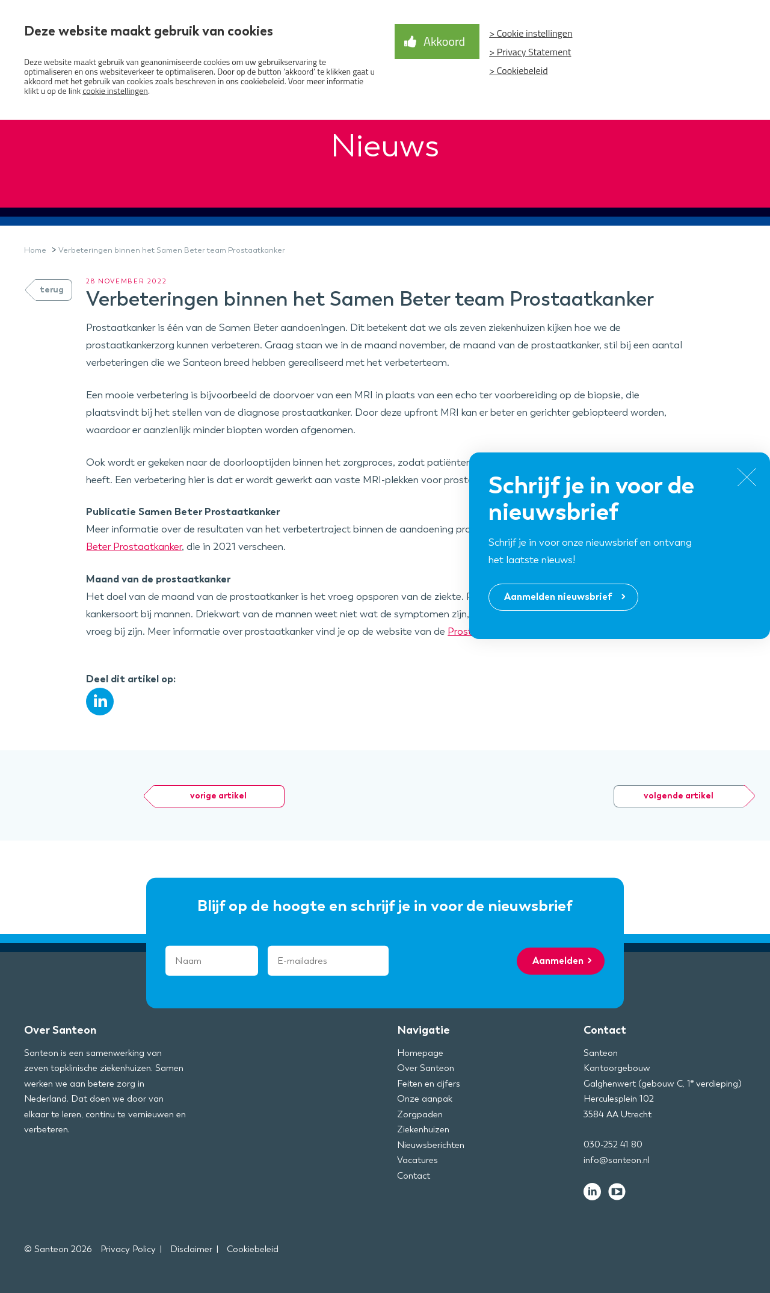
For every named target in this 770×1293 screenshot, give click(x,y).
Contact (413, 1175)
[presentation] (468, 960)
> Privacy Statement (530, 52)
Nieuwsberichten (430, 1145)
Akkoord (444, 41)
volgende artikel (678, 796)
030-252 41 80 (613, 1144)
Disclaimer (191, 1249)
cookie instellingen (115, 90)
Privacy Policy (128, 1249)
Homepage (420, 1053)
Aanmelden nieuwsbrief (558, 596)
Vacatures (417, 1160)
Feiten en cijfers (428, 1083)
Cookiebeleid (253, 1249)
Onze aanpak (424, 1098)
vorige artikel (218, 796)
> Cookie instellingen (530, 33)
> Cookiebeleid (518, 70)
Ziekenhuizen (423, 1129)
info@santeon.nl (617, 1160)
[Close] (746, 480)
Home (35, 250)
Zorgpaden (420, 1114)
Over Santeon (425, 1068)
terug (52, 290)
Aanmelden (558, 960)
